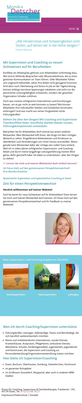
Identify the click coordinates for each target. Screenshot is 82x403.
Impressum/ (8, 395)
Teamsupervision (47, 294)
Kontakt (34, 395)
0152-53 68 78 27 (30, 391)
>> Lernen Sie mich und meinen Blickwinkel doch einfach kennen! (40, 163)
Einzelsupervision (15, 294)
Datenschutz (21, 395)
